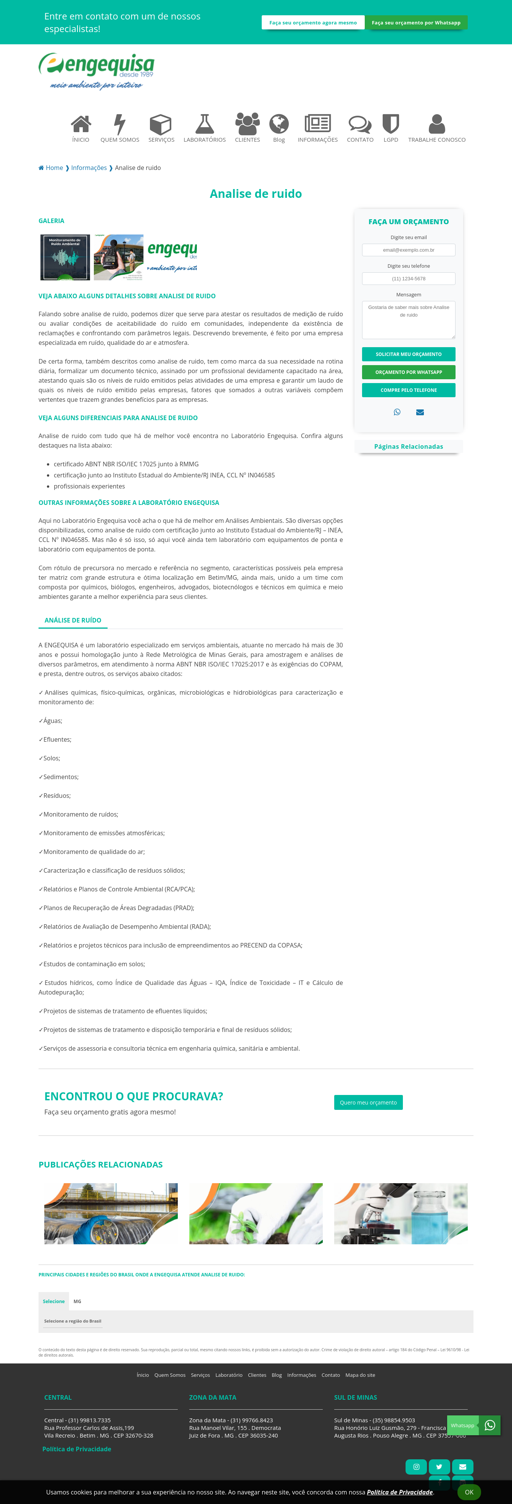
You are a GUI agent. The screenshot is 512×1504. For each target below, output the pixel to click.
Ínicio (143, 1378)
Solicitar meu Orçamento (409, 357)
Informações (301, 1378)
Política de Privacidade (400, 1492)
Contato (331, 1378)
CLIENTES (247, 131)
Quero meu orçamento (368, 1105)
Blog (279, 131)
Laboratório (229, 1378)
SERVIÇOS (161, 131)
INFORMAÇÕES (318, 131)
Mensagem (409, 297)
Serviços (200, 1378)
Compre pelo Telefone (409, 393)
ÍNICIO (81, 131)
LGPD (391, 131)
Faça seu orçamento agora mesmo (313, 24)
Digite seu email (409, 240)
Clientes (257, 1378)
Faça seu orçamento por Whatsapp (416, 24)
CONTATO (360, 131)
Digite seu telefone (409, 268)
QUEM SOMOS (120, 131)
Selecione (54, 1304)
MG (78, 1304)
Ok (469, 1492)
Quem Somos (170, 1378)
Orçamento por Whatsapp (408, 375)
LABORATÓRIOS (205, 131)
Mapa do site (360, 1378)
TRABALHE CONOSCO (437, 131)
